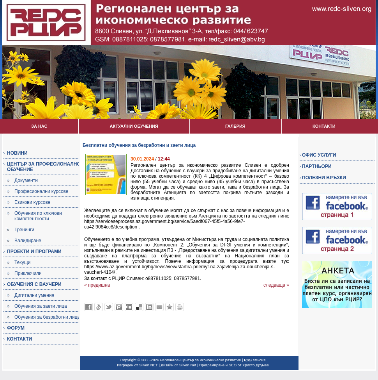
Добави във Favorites (169, 307)
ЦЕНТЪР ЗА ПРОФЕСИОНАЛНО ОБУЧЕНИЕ (44, 166)
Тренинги (24, 229)
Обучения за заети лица (40, 306)
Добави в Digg (129, 307)
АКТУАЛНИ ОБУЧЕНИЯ (134, 126)
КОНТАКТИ (324, 126)
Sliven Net (187, 365)
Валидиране (27, 240)
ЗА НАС (39, 126)
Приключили (28, 273)
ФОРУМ (16, 328)
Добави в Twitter (108, 307)
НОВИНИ (17, 153)
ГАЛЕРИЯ (235, 126)
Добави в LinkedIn (149, 307)
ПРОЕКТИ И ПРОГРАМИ (34, 251)
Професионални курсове (41, 191)
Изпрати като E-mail (159, 307)
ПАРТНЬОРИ (317, 166)
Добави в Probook (119, 307)
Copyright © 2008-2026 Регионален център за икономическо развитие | (182, 360)
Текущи (22, 262)
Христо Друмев (255, 365)
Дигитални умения (34, 295)
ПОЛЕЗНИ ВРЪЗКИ (324, 177)
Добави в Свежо (98, 307)
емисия (254, 360)
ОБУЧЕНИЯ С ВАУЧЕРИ (34, 284)
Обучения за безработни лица (47, 317)
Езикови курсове (32, 202)
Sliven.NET (148, 365)
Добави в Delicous (139, 307)
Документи (26, 180)
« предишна (97, 285)
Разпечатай (179, 307)
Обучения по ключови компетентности (38, 216)
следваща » (276, 285)
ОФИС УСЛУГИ (319, 155)
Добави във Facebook (88, 307)
